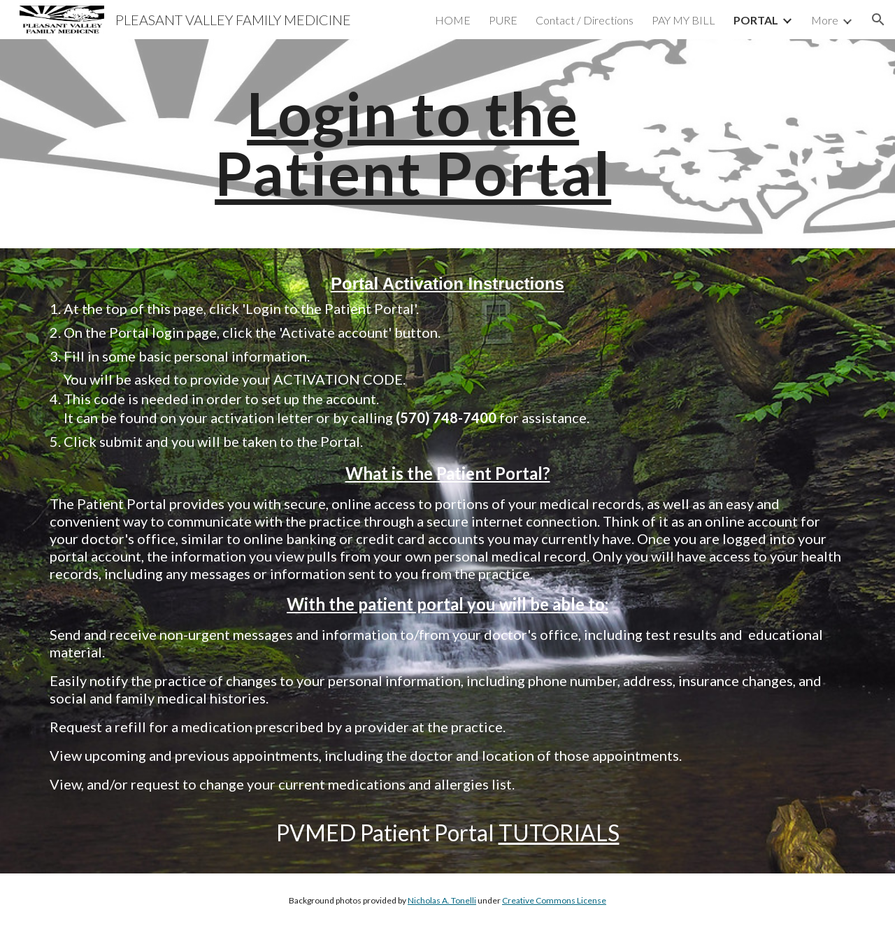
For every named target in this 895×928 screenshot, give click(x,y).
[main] (413, 143)
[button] (878, 19)
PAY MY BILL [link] (683, 20)
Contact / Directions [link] (584, 20)
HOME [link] (453, 20)
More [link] (824, 20)
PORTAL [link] (755, 20)
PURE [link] (503, 20)
